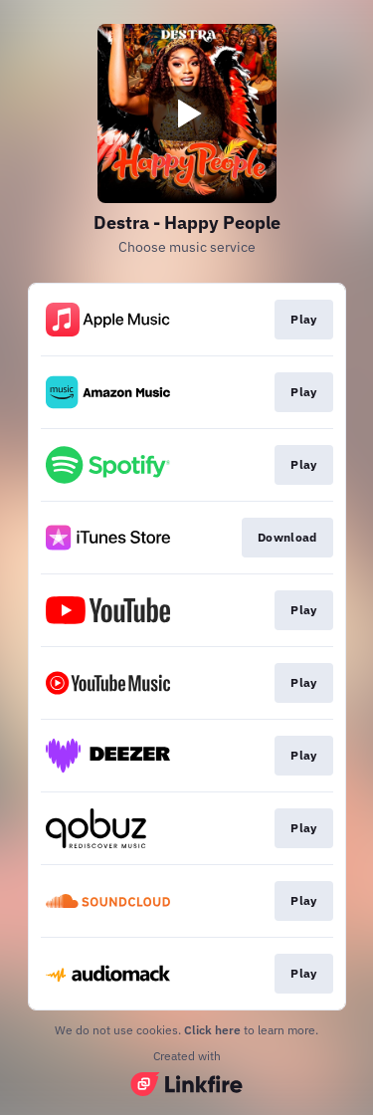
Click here (212, 1029)
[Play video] (187, 113)
